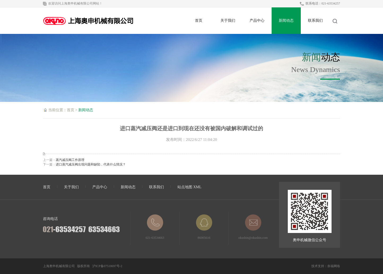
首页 (198, 21)
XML (197, 187)
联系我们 (315, 21)
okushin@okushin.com (253, 227)
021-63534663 (155, 227)
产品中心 (257, 21)
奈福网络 (333, 266)
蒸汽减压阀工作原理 (70, 160)
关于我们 (227, 21)
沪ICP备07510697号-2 (107, 266)
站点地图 (184, 187)
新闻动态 (286, 21)
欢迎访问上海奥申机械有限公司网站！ (75, 3)
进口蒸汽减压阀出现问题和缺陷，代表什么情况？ (91, 164)
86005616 (204, 227)
